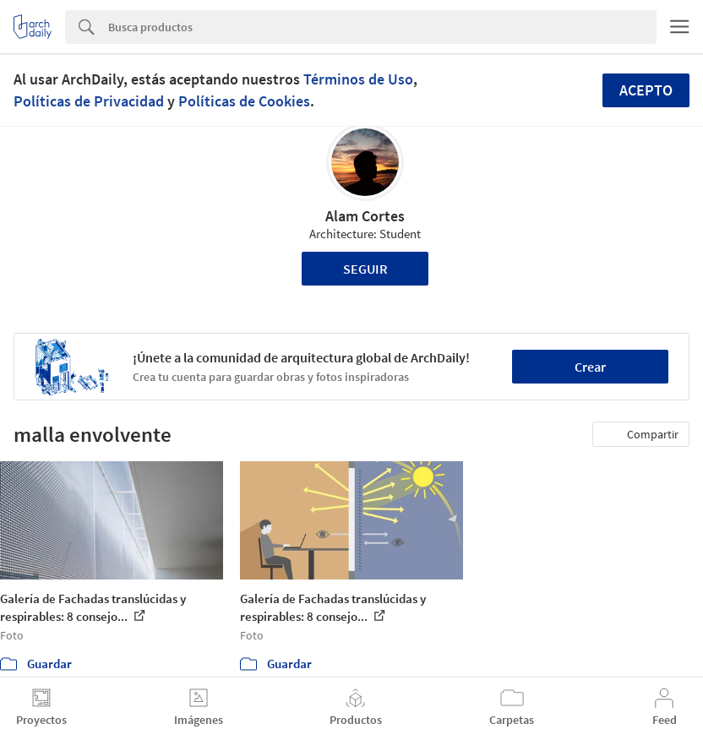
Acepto (646, 90)
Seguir (365, 268)
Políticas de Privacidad (89, 101)
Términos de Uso (358, 79)
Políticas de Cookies (244, 101)
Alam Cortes (365, 216)
